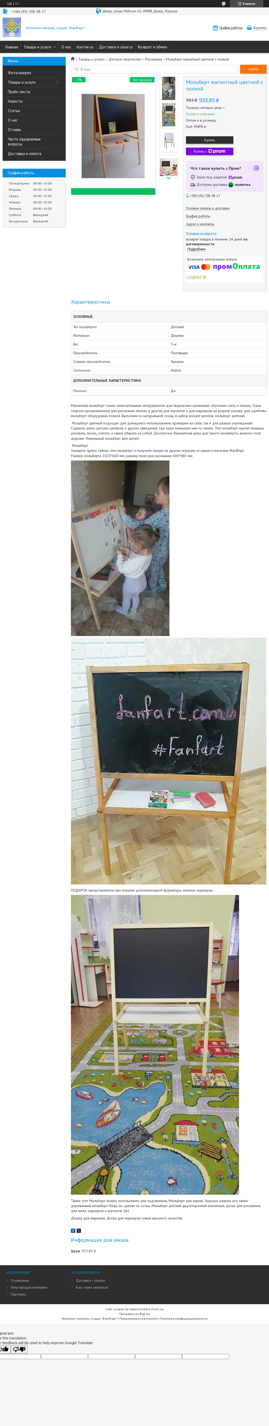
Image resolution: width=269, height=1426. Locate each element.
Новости (15, 101)
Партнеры (18, 1294)
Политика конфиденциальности (184, 1318)
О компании (20, 1280)
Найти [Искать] (253, 69)
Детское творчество (124, 59)
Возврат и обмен (152, 47)
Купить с (209, 151)
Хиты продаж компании (29, 1287)
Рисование (153, 59)
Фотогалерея (19, 72)
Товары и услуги (37, 47)
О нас (66, 47)
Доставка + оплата (90, 1280)
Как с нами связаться (92, 1287)
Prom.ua (157, 1309)
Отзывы (14, 129)
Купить (209, 140)
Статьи (14, 110)
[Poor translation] (19, 1349)
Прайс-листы (19, 91)
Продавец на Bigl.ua (134, 1314)
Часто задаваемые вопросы (24, 142)
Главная (11, 47)
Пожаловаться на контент (139, 1318)
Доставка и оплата (115, 47)
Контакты (85, 47)
